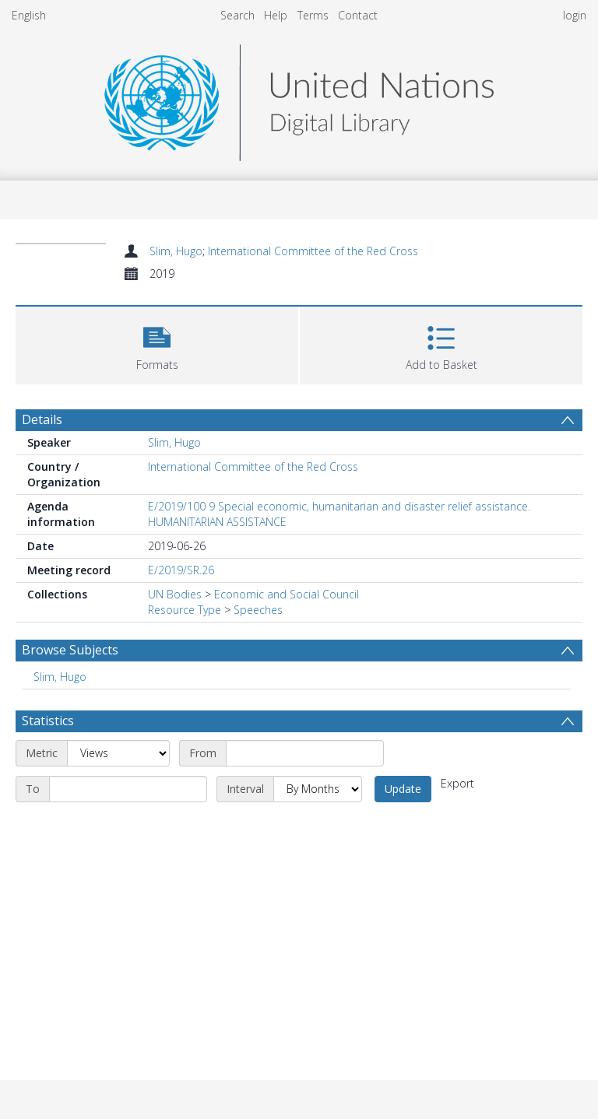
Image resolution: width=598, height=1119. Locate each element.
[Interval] (317, 789)
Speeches (258, 609)
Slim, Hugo (176, 251)
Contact (358, 15)
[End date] (128, 789)
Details (42, 419)
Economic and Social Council (286, 594)
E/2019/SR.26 (181, 570)
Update (403, 788)
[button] (157, 344)
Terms (313, 15)
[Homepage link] (299, 98)
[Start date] (305, 753)
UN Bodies (175, 594)
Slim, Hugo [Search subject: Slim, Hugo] (59, 676)
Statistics (48, 720)
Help (275, 15)
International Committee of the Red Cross (313, 251)
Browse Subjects (70, 649)
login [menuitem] (574, 15)
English (29, 15)
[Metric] (118, 753)
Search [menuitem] (237, 15)
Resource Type (184, 609)
